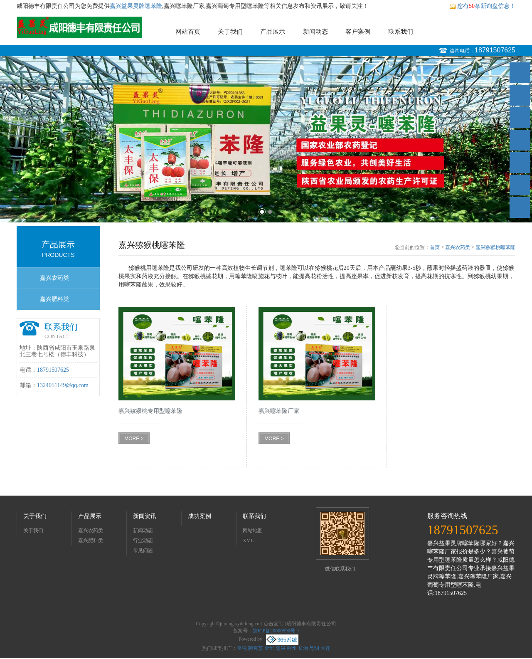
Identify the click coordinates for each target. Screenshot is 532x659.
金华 (269, 648)
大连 (325, 648)
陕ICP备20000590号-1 (276, 631)
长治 (303, 648)
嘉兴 (281, 648)
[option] (266, 139)
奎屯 (242, 648)
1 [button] (262, 212)
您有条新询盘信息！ (482, 6)
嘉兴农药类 (54, 278)
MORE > (133, 439)
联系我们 (400, 31)
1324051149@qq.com (63, 385)
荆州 (292, 648)
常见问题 (143, 550)
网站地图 (253, 530)
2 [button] (270, 212)
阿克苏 (255, 648)
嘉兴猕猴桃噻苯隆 (495, 247)
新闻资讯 (144, 516)
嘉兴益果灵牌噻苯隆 (136, 6)
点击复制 (273, 624)
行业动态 (143, 540)
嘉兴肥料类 (54, 299)
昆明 (314, 648)
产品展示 (272, 31)
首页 (435, 247)
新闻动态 (315, 31)
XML (248, 540)
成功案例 (199, 516)
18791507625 (495, 50)
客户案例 (357, 31)
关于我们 (230, 31)
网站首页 (187, 31)
